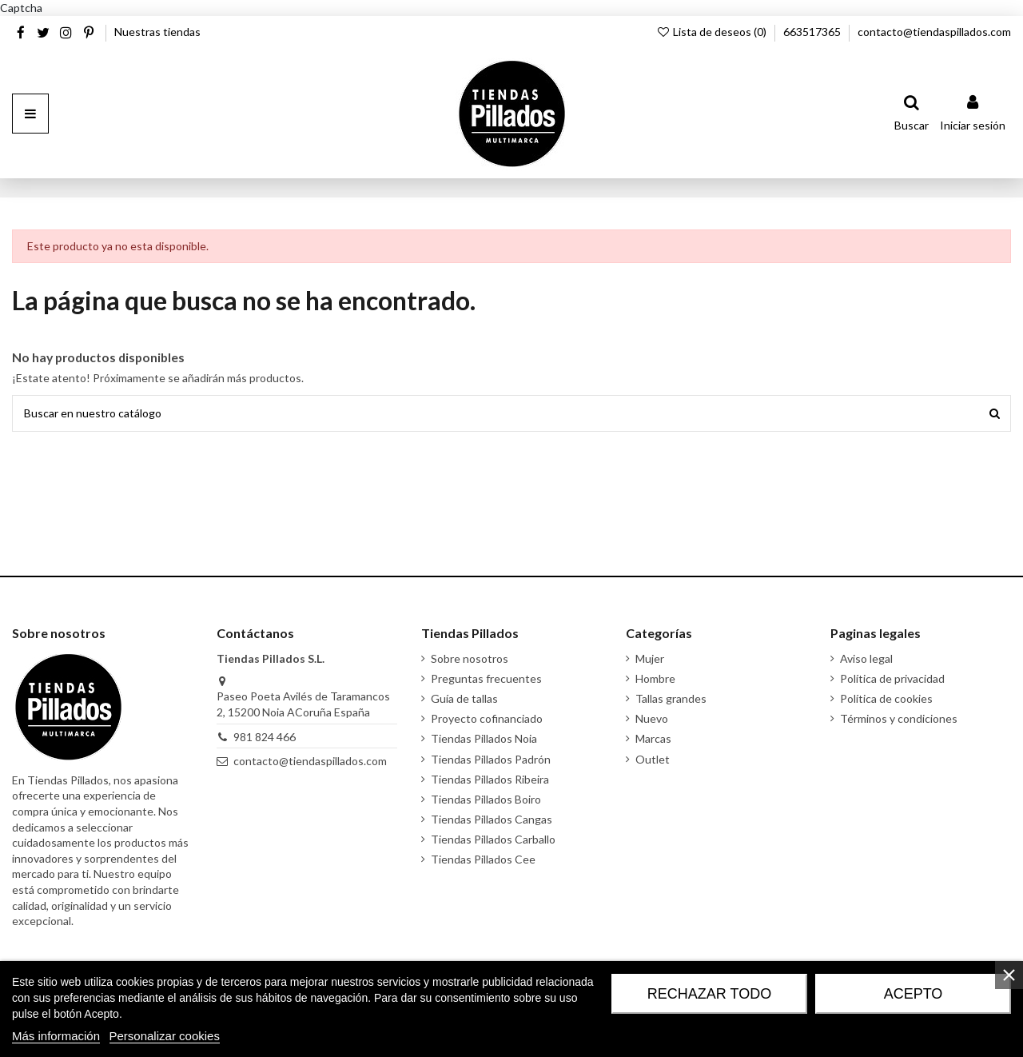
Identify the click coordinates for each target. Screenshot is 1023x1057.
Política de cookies (886, 698)
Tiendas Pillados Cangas (491, 819)
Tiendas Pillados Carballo (493, 839)
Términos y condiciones (898, 718)
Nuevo (651, 718)
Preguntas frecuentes (486, 678)
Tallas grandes (671, 698)
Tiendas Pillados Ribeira (490, 779)
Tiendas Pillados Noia (484, 738)
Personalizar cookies (164, 1036)
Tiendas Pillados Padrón (491, 759)
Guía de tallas (464, 698)
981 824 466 (264, 737)
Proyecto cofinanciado (487, 718)
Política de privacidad (892, 678)
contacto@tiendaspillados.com (934, 31)
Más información (56, 1036)
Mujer (649, 658)
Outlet (652, 759)
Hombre (655, 678)
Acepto (913, 994)
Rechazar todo (709, 994)
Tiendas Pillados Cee (483, 859)
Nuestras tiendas (157, 31)
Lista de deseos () (712, 31)
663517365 (813, 31)
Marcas (653, 738)
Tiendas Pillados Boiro (486, 799)
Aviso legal (866, 658)
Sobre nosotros (469, 658)
